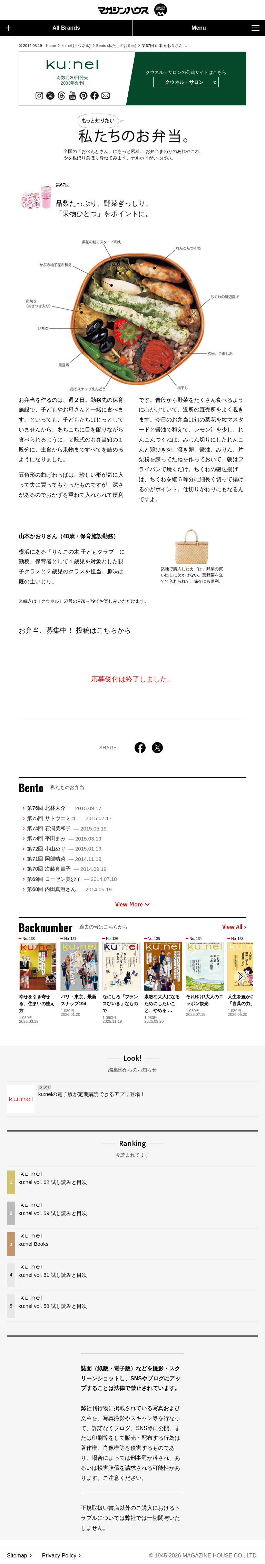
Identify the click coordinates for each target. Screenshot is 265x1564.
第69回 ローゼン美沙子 (72, 879)
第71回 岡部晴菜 (64, 859)
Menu (225, 28)
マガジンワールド (132, 9)
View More (132, 904)
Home (51, 45)
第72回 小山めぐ (64, 849)
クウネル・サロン (190, 82)
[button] (240, 977)
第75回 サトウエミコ (69, 818)
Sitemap (17, 1555)
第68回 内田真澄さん (69, 889)
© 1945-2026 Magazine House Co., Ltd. (203, 1555)
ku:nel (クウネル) (76, 45)
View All (234, 927)
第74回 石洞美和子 (66, 828)
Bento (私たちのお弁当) (116, 45)
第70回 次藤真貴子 (66, 869)
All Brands (43, 28)
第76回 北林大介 (64, 808)
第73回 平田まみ (64, 839)
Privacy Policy (59, 1555)
